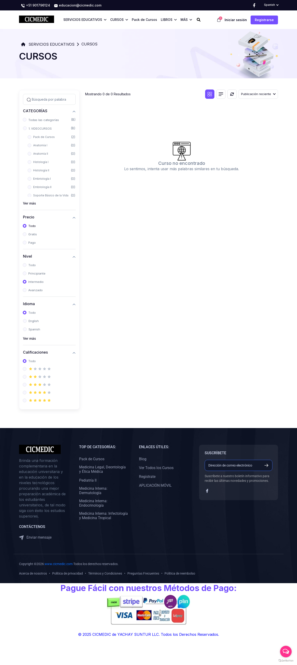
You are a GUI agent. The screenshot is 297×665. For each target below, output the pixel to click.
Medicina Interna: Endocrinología (93, 503)
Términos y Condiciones (105, 573)
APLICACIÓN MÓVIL (155, 485)
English (34, 321)
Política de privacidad (67, 573)
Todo (32, 226)
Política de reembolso (180, 573)
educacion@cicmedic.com (77, 5)
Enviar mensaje (35, 537)
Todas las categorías (43, 120)
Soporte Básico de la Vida (50, 195)
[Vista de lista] (221, 94)
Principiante (36, 273)
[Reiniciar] (232, 94)
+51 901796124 (35, 5)
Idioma (29, 303)
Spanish (34, 329)
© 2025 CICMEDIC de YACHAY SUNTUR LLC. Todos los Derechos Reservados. (148, 634)
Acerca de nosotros (33, 573)
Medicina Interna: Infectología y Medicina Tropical (103, 515)
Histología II (41, 170)
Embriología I (42, 178)
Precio (28, 217)
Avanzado (35, 290)
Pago (32, 242)
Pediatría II (88, 480)
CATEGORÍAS (35, 111)
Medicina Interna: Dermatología (93, 490)
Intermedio (36, 282)
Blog (142, 459)
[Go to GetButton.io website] (285, 660)
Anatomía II (40, 153)
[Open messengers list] (286, 651)
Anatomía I (40, 145)
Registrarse (264, 20)
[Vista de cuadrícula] (209, 94)
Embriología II (42, 187)
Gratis (32, 234)
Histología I (40, 162)
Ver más (29, 203)
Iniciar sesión (236, 20)
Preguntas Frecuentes (143, 573)
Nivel (27, 256)
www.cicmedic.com (59, 564)
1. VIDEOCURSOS (40, 128)
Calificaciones (35, 352)
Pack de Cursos (44, 137)
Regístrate (147, 476)
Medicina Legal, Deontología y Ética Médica (102, 469)
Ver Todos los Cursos (156, 468)
